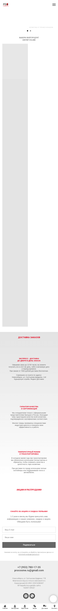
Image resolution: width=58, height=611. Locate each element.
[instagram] (26, 596)
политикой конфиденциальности (28, 554)
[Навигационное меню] (54, 5)
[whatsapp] (32, 596)
